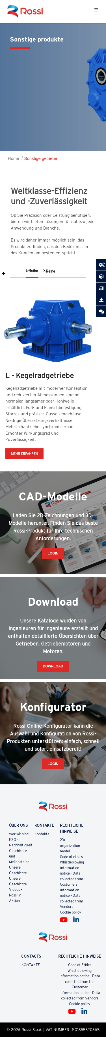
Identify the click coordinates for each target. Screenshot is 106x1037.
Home (13, 158)
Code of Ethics (79, 965)
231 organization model (70, 845)
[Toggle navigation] (96, 11)
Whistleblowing (72, 862)
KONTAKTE (31, 965)
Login (53, 553)
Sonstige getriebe (40, 158)
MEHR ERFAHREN (24, 453)
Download (53, 666)
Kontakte (42, 834)
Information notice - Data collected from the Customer (79, 981)
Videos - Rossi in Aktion (15, 895)
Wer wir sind (19, 834)
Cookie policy (70, 912)
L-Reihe (32, 271)
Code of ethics (71, 857)
